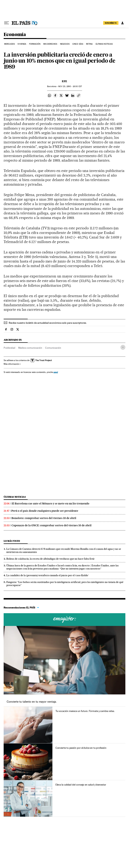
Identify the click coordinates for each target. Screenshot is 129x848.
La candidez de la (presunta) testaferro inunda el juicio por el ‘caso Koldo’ (47, 575)
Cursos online (64, 619)
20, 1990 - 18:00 (70, 86)
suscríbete (111, 23)
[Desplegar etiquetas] (122, 347)
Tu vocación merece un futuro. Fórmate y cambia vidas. (85, 711)
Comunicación (53, 347)
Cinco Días (77, 44)
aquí (55, 372)
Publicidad (9, 347)
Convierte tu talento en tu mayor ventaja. (32, 701)
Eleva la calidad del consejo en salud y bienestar (80, 784)
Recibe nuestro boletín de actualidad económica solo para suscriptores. (48, 322)
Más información (12, 364)
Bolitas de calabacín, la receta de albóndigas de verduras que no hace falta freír (50, 558)
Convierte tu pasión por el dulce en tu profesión (80, 747)
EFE (64, 81)
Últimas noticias (15, 497)
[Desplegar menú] (6, 23)
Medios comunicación (30, 347)
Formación (35, 44)
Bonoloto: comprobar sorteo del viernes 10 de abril (43, 518)
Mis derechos (50, 44)
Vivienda (21, 44)
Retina (89, 44)
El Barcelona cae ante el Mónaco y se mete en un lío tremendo (50, 503)
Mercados (9, 44)
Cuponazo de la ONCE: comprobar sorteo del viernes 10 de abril (51, 525)
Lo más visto (12, 541)
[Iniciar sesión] (122, 23)
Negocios (65, 44)
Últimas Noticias (104, 44)
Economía (15, 34)
